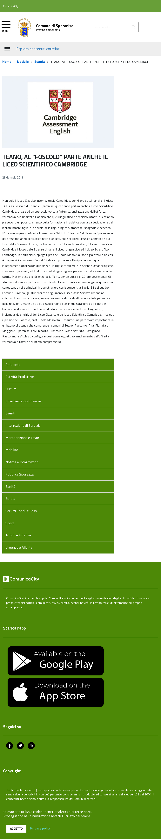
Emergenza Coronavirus (23, 401)
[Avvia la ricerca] (133, 27)
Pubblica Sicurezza (19, 474)
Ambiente (12, 364)
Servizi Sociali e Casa (21, 510)
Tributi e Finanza (18, 535)
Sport (9, 523)
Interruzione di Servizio (23, 425)
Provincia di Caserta (48, 29)
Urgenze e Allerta (18, 547)
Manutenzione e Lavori (22, 437)
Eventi (10, 413)
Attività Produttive (19, 376)
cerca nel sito (102, 27)
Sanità (10, 486)
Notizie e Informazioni (22, 462)
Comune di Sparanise (55, 26)
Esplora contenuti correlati (38, 49)
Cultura (11, 388)
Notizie (23, 61)
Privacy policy (40, 828)
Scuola (39, 61)
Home (6, 61)
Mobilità (11, 449)
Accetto (16, 828)
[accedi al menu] (6, 26)
